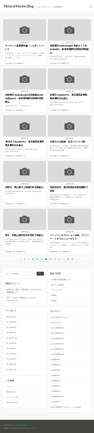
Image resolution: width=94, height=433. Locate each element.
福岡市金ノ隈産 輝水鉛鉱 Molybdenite (23, 289)
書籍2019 (56, 391)
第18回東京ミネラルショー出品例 (67, 407)
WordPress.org (12, 402)
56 (68, 258)
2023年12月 (13, 338)
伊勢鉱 (54, 295)
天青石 (54, 300)
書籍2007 (55, 251)
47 (42, 258)
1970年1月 (13, 370)
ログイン (10, 386)
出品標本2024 (58, 349)
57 (72, 258)
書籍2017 (56, 386)
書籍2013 (56, 381)
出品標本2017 (58, 333)
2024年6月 (13, 327)
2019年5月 (13, 359)
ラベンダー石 (56, 290)
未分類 (9, 63)
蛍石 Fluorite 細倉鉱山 (16, 297)
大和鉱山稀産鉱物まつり (61, 279)
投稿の (10, 392)
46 (37, 258)
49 (50, 258)
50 (55, 258)
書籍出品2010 (58, 397)
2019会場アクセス (60, 317)
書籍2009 (56, 370)
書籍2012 (56, 375)
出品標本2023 (58, 343)
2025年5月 (13, 316)
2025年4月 (13, 322)
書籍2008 (56, 365)
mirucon (32, 428)
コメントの (12, 397)
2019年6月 (13, 354)
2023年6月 (13, 343)
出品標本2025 (58, 354)
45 (33, 258)
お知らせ (57, 322)
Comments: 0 (19, 63)
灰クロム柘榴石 (57, 284)
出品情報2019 (58, 327)
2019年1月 (13, 364)
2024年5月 (13, 332)
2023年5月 (13, 348)
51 (59, 258)
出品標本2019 (58, 338)
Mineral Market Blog (18, 425)
